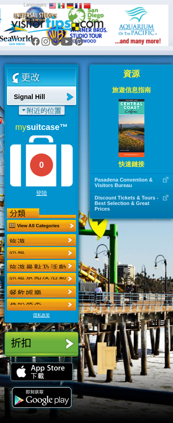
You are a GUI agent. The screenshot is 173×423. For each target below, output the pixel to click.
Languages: (36, 4)
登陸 (41, 193)
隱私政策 (41, 315)
